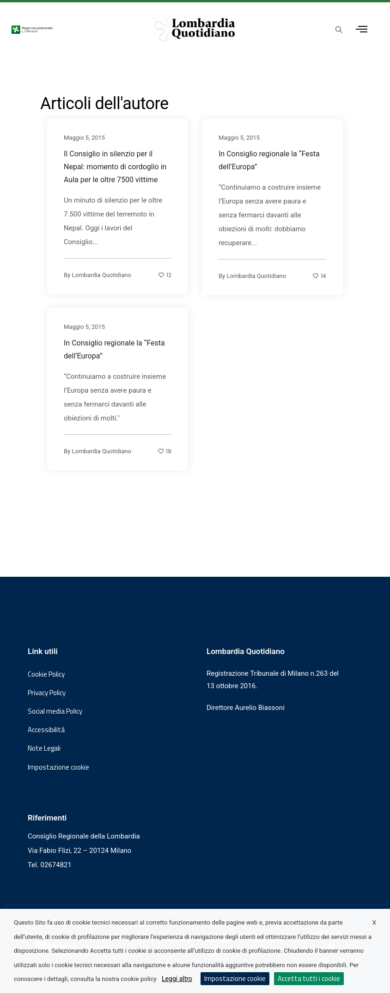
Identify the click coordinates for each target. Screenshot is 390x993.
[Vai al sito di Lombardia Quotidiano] (195, 29)
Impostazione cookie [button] (58, 767)
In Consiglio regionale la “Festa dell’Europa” (269, 160)
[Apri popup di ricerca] (339, 30)
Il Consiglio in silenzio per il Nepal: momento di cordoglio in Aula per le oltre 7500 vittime (115, 166)
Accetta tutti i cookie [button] (309, 978)
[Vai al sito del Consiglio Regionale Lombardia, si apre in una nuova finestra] (73, 29)
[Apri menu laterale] (361, 29)
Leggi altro (177, 978)
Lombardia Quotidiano (101, 274)
